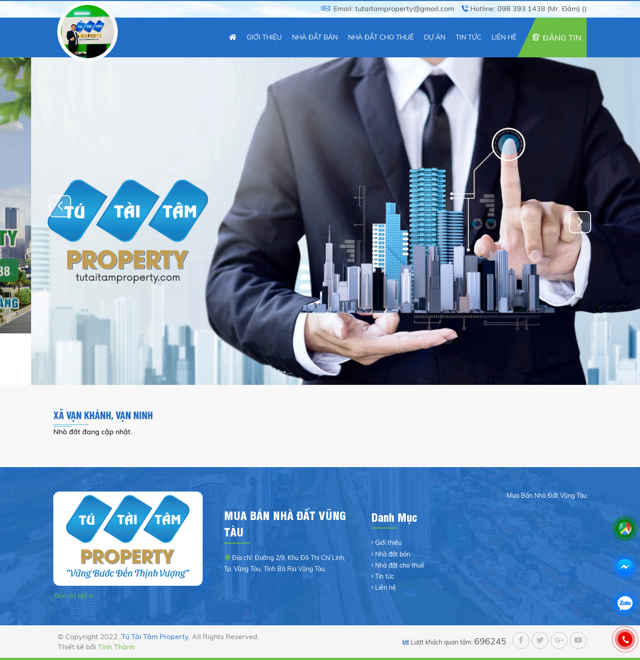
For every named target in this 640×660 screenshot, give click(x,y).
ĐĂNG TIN (562, 37)
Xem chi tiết (71, 596)
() (584, 8)
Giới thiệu (388, 543)
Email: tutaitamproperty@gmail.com (393, 8)
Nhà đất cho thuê (399, 565)
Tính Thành (116, 646)
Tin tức (384, 576)
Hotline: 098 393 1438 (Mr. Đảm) (525, 8)
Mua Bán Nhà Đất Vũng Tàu (547, 496)
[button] (580, 222)
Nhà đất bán (392, 554)
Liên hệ (385, 588)
